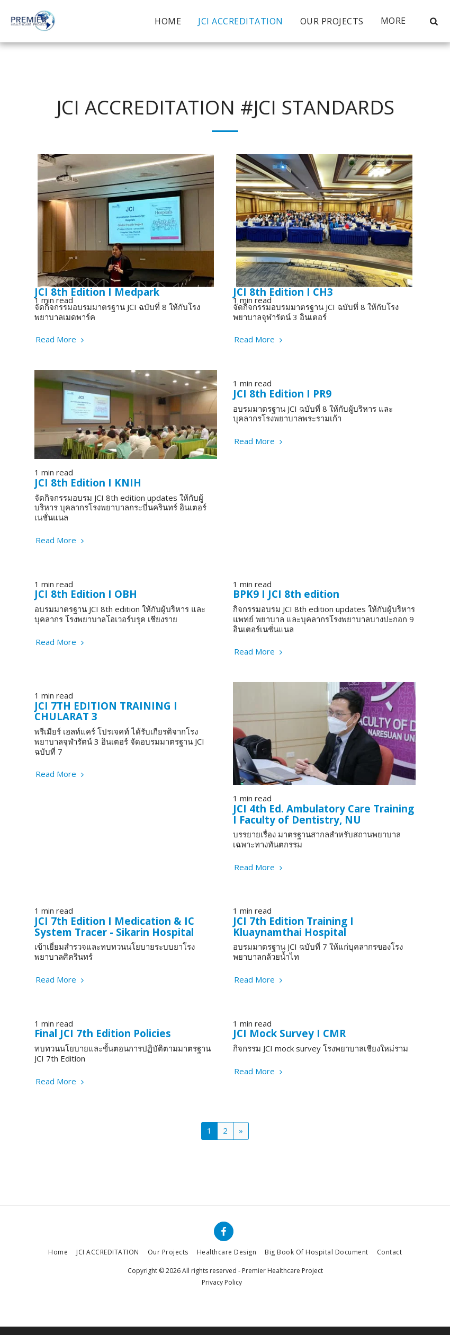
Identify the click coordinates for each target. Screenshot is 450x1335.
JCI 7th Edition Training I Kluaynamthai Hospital (293, 926)
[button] (434, 21)
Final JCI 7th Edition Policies (102, 1033)
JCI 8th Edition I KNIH (87, 482)
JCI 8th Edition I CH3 (283, 291)
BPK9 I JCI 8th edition (286, 593)
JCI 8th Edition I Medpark (96, 291)
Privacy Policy (222, 1282)
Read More (60, 339)
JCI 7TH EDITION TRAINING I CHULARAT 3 (105, 711)
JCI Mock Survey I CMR (289, 1033)
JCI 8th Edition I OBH (85, 593)
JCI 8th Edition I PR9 (282, 393)
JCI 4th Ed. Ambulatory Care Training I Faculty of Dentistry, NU (323, 814)
